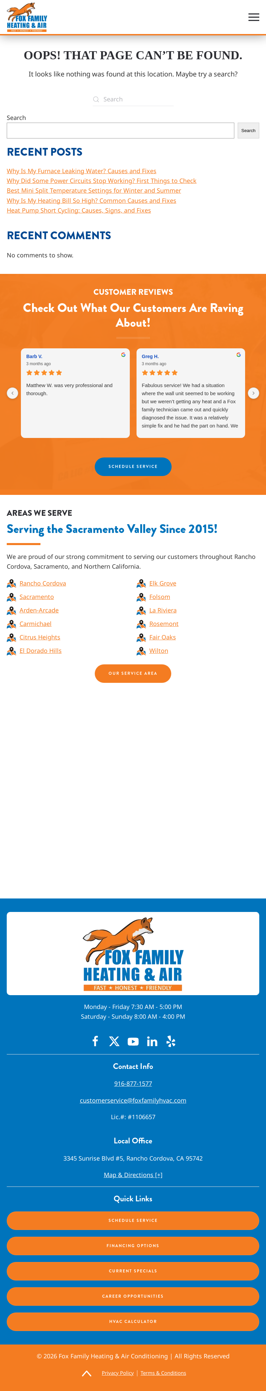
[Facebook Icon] (95, 1040)
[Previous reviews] (12, 393)
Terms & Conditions (163, 1372)
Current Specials (133, 1271)
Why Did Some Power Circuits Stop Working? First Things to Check (102, 181)
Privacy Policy (118, 1372)
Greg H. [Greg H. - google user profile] (150, 356)
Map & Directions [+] (133, 1175)
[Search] (133, 99)
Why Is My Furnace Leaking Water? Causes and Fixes (81, 171)
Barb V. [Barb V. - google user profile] (34, 356)
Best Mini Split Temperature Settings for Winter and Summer (94, 190)
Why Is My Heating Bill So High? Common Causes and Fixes (91, 200)
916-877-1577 (133, 1083)
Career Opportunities (133, 1296)
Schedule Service (133, 467)
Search (16, 118)
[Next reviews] (253, 393)
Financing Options (133, 1246)
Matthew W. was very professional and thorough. (69, 389)
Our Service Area (133, 673)
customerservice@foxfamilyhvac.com (133, 1100)
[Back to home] (27, 17)
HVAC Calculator (133, 1322)
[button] (253, 17)
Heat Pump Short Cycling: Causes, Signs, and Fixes (79, 210)
